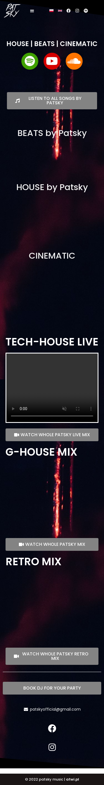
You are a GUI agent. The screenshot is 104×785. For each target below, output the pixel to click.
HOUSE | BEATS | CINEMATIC (52, 43)
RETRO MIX (34, 561)
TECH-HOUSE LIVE (52, 341)
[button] (34, 11)
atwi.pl (72, 779)
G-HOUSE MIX (41, 452)
